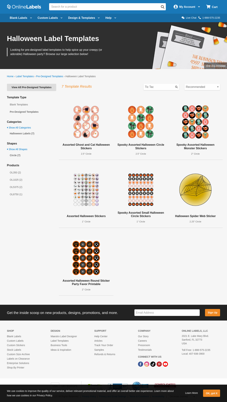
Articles (98, 340)
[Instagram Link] (147, 363)
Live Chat (189, 18)
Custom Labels (15, 340)
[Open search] (162, 7)
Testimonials (145, 349)
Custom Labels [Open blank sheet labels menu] (50, 17)
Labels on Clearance (18, 358)
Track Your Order (103, 345)
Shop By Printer (15, 367)
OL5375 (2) (16, 187)
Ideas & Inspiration (61, 349)
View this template (216, 65)
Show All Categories (19, 127)
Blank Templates (19, 104)
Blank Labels (14, 336)
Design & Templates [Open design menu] (84, 17)
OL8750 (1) (16, 194)
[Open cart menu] (212, 7)
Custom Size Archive (18, 354)
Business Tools (59, 345)
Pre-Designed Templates (49, 76)
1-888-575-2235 (209, 17)
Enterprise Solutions (18, 363)
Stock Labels (14, 349)
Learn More (191, 393)
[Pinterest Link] (159, 363)
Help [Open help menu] (110, 17)
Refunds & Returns (104, 354)
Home (10, 76)
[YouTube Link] (165, 363)
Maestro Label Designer (64, 336)
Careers (142, 340)
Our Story (143, 336)
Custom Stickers (16, 345)
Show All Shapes (17, 149)
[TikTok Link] (153, 363)
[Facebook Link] (141, 363)
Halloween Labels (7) (22, 133)
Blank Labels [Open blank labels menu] (21, 17)
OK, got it (211, 393)
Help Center (101, 336)
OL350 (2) (15, 172)
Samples (99, 349)
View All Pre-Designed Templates (31, 87)
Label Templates (25, 76)
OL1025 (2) (16, 179)
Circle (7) (15, 155)
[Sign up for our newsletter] (167, 312)
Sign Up (212, 312)
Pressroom (144, 345)
